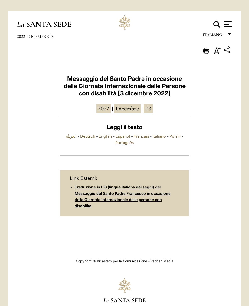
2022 (21, 36)
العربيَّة (71, 136)
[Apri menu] (227, 24)
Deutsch (87, 136)
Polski (174, 136)
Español (123, 136)
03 (148, 108)
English (105, 136)
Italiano (159, 136)
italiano (213, 36)
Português (124, 142)
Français (141, 136)
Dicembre (38, 36)
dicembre (127, 108)
